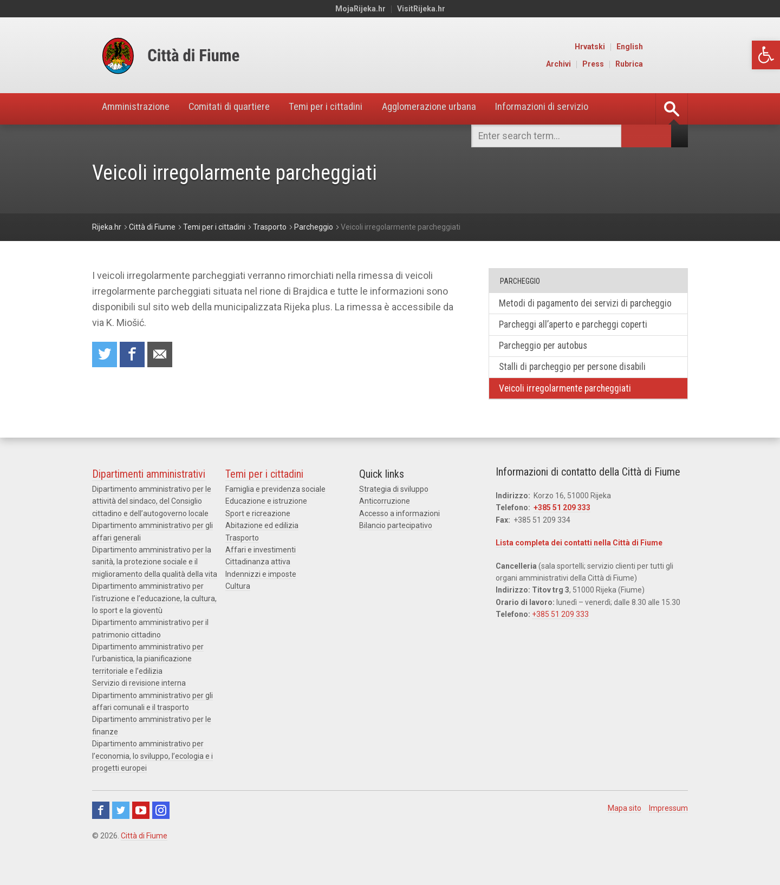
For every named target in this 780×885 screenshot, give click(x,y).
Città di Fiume (144, 852)
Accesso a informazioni (399, 529)
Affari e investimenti (260, 566)
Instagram (161, 826)
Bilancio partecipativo (395, 541)
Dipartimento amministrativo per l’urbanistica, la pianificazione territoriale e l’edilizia (148, 675)
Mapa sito (624, 824)
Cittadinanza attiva (257, 578)
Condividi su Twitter (105, 355)
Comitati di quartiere (239, 108)
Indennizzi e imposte (260, 589)
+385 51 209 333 (562, 523)
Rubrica (675, 64)
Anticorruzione (384, 517)
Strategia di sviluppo (393, 505)
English (675, 46)
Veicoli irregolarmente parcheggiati (569, 403)
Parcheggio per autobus (547, 360)
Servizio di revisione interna (139, 699)
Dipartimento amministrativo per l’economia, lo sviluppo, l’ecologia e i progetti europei (152, 772)
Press (639, 64)
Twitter (120, 826)
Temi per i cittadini (343, 108)
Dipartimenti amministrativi (148, 490)
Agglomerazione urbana (454, 108)
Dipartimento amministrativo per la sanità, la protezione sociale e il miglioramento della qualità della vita (154, 578)
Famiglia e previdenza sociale (275, 505)
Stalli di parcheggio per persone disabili (577, 382)
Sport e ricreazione (257, 529)
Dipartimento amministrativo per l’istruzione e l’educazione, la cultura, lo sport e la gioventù (154, 614)
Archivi (604, 64)
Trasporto (242, 553)
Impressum (668, 824)
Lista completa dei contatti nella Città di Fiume (579, 559)
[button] (766, 55)
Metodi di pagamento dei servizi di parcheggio (566, 310)
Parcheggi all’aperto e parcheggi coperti (578, 338)
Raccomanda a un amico (163, 355)
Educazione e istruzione (266, 517)
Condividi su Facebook (134, 355)
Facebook (100, 826)
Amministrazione (138, 108)
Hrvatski (636, 46)
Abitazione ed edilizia (261, 541)
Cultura (237, 602)
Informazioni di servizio (575, 108)
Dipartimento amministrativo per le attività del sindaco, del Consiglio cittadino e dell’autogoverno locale (151, 517)
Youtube (141, 826)
